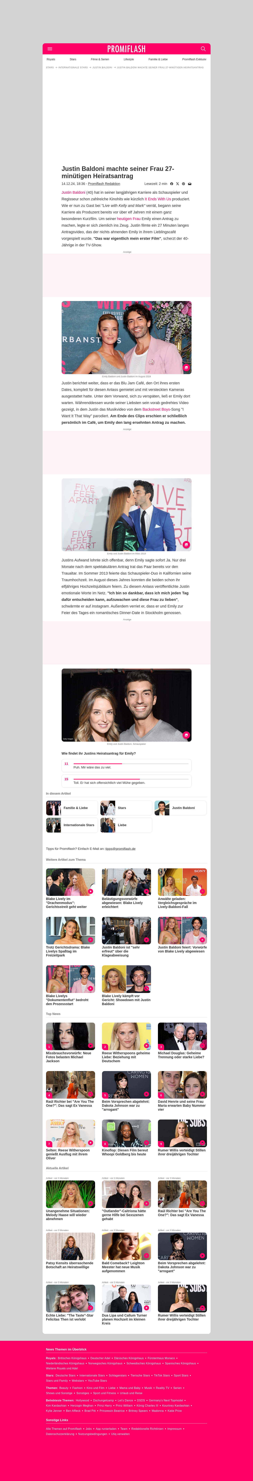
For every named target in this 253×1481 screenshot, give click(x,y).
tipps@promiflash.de (120, 849)
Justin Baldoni (73, 192)
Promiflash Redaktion (104, 184)
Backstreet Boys (156, 409)
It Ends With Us (158, 199)
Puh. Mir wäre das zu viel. (92, 767)
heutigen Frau (129, 219)
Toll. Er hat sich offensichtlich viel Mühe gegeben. (109, 783)
